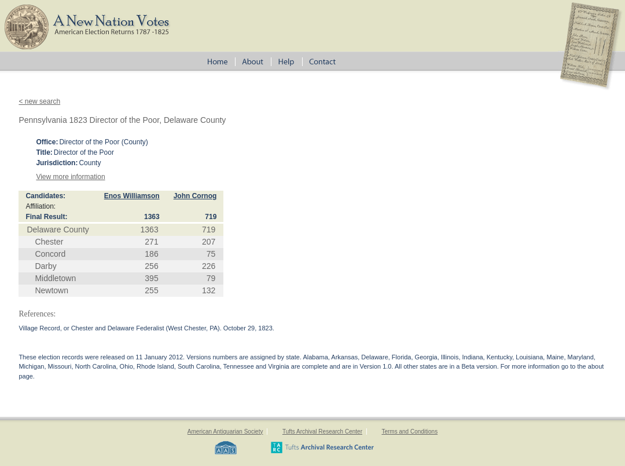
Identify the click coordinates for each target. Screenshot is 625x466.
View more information (70, 177)
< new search (39, 101)
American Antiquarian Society (225, 431)
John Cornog (195, 196)
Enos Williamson (132, 196)
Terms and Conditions (409, 431)
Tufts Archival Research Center (322, 431)
